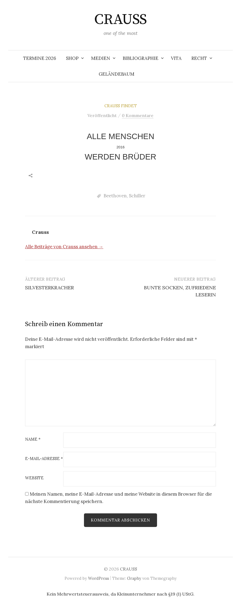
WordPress (98, 578)
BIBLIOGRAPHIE (140, 58)
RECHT (199, 58)
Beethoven (115, 196)
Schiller (137, 196)
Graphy (134, 578)
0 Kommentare (137, 115)
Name (33, 439)
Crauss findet (120, 105)
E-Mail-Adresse (44, 459)
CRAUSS (120, 19)
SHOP (72, 58)
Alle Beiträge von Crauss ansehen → (64, 247)
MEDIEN (100, 58)
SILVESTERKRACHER (49, 287)
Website (34, 478)
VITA (176, 58)
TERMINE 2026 (39, 58)
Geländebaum (116, 74)
